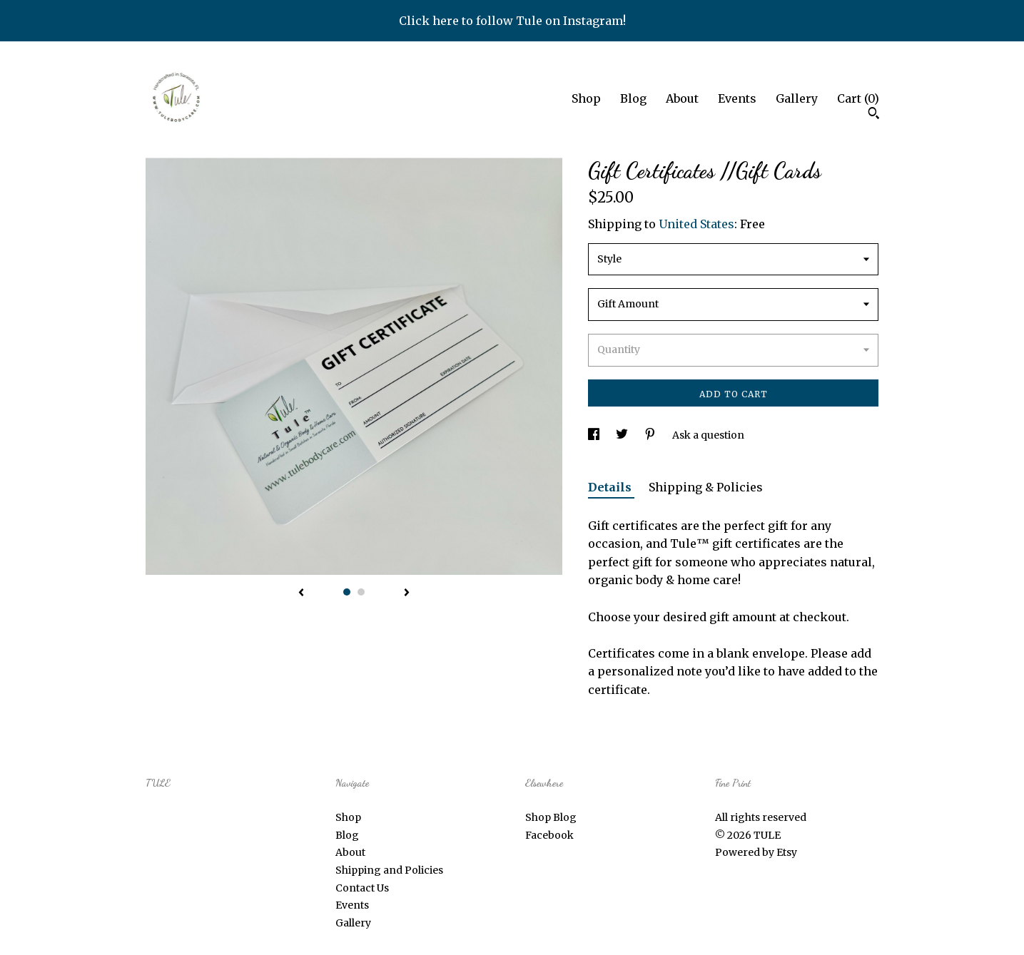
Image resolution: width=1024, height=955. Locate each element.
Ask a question (708, 435)
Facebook (549, 835)
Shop (586, 98)
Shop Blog (551, 817)
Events (737, 98)
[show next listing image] (406, 593)
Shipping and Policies (389, 870)
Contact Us (362, 888)
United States (696, 224)
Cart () (858, 98)
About (682, 98)
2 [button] (361, 592)
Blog (633, 98)
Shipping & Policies (706, 487)
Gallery (797, 98)
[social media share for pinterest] (651, 435)
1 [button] (346, 592)
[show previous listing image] (301, 593)
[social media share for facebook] (595, 435)
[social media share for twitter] (623, 435)
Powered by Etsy (756, 852)
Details (611, 487)
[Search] (873, 115)
